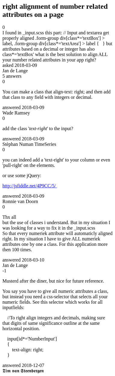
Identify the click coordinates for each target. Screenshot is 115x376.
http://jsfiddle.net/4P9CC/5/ (29, 185)
